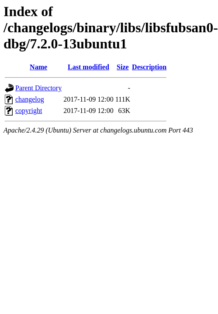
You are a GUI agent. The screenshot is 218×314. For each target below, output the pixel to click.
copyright (28, 110)
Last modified (88, 67)
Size (123, 67)
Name (38, 67)
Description (149, 67)
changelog (29, 99)
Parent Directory (38, 88)
